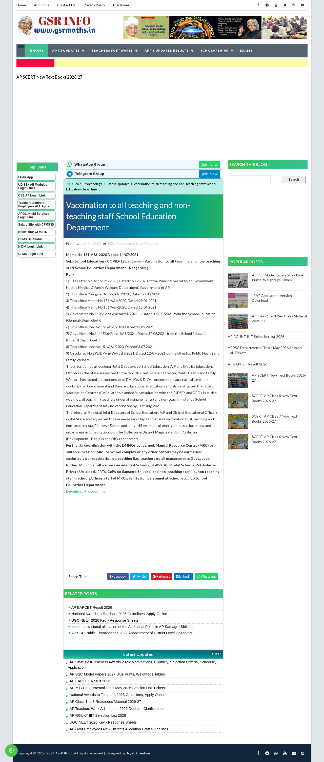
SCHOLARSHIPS (214, 50)
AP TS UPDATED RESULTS (167, 50)
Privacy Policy (94, 5)
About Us (41, 5)
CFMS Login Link (30, 254)
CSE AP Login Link (32, 195)
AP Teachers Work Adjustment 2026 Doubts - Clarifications (117, 709)
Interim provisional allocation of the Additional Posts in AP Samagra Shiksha (132, 627)
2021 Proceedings (88, 184)
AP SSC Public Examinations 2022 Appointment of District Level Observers (132, 633)
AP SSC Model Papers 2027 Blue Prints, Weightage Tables (117, 674)
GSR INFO (64, 753)
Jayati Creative (138, 753)
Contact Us (66, 5)
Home (21, 5)
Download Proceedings (85, 491)
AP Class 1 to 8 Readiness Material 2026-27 (105, 702)
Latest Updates (118, 184)
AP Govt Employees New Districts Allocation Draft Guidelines (119, 729)
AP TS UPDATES (65, 50)
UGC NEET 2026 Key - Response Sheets (104, 620)
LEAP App (25, 177)
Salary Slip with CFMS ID (36, 224)
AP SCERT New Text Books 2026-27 (49, 77)
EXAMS (246, 50)
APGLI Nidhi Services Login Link (33, 215)
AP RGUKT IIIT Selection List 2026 (98, 715)
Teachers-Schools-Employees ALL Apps (33, 204)
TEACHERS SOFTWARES (112, 50)
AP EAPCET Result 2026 (91, 607)
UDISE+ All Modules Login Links (32, 186)
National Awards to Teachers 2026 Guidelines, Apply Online (119, 614)
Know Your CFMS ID (32, 232)
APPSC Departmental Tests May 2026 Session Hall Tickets (117, 688)
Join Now (209, 164)
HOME (36, 50)
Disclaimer (121, 5)
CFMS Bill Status (30, 239)
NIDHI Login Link (30, 246)
